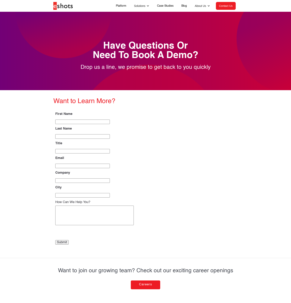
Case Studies (165, 6)
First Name (63, 114)
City (58, 187)
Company (62, 172)
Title (58, 143)
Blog (184, 6)
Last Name (63, 128)
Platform (121, 6)
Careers (145, 284)
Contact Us (226, 5)
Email (59, 158)
